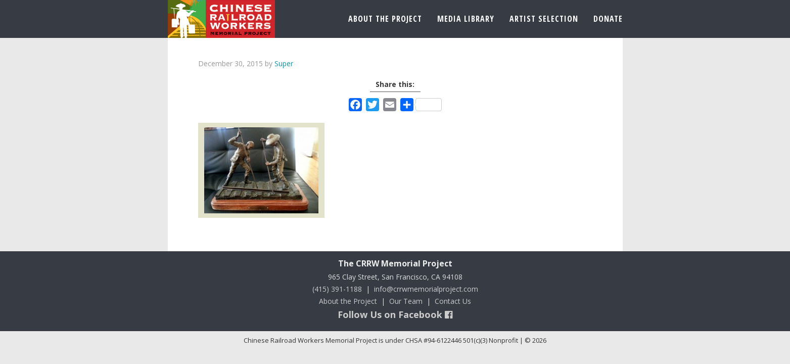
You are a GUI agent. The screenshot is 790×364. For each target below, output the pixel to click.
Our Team (406, 301)
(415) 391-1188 (337, 289)
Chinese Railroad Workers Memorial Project (221, 19)
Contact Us (453, 301)
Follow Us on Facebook (395, 314)
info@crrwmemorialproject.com (426, 289)
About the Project (348, 301)
